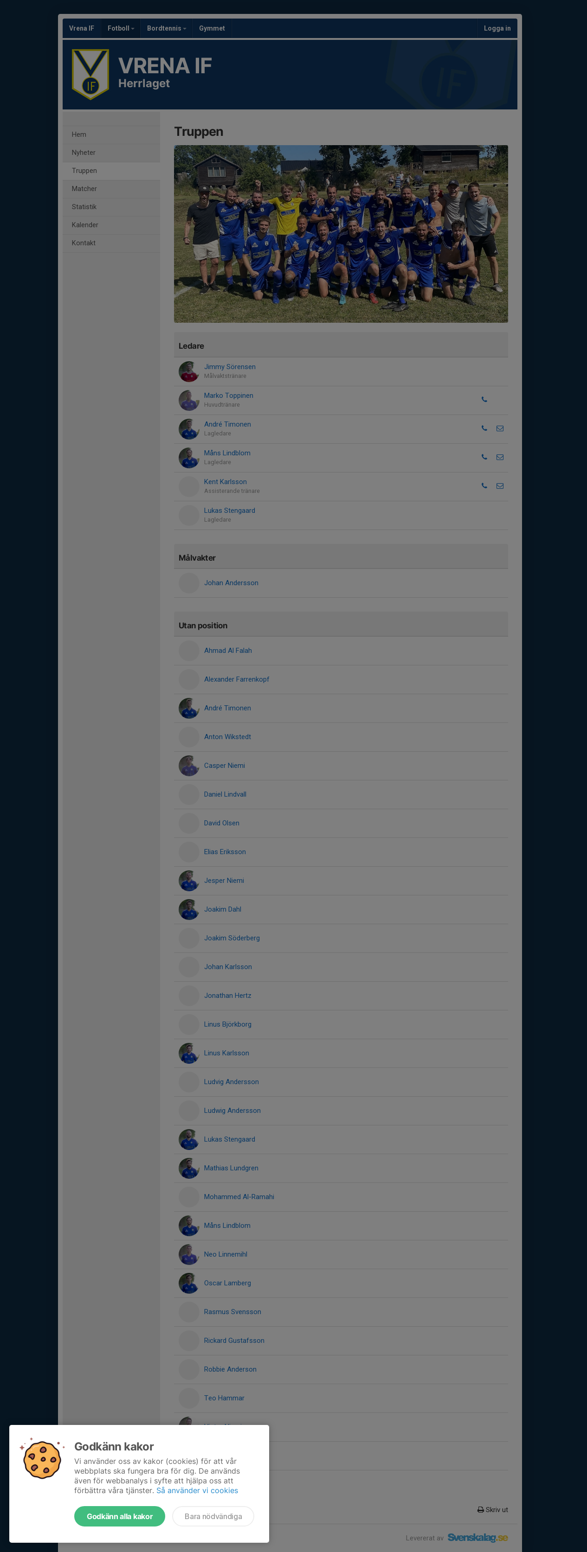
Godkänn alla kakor (120, 1516)
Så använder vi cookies (197, 1490)
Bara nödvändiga (213, 1516)
